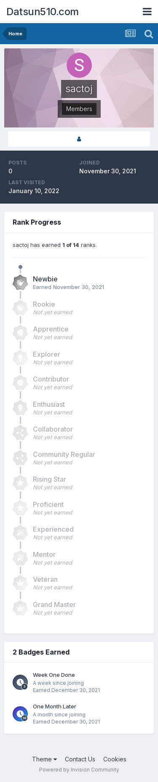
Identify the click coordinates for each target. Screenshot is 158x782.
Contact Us (80, 759)
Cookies (114, 759)
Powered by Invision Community (79, 769)
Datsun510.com (42, 11)
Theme (44, 759)
